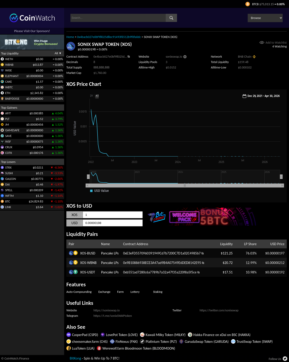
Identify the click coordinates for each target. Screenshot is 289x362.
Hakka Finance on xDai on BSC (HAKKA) (222, 335)
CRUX (8, 147)
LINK (8, 207)
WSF (8, 141)
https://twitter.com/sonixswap (219, 310)
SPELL (8, 190)
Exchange (104, 292)
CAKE (8, 82)
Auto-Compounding (79, 292)
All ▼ (58, 53)
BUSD (91, 253)
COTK (8, 153)
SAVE (8, 136)
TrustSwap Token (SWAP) (255, 341)
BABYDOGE (12, 99)
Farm (120, 292)
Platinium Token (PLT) (161, 341)
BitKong (75, 358)
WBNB (9, 65)
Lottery (135, 292)
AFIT (8, 113)
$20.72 (228, 263)
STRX (8, 167)
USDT (91, 272)
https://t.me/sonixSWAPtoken (112, 316)
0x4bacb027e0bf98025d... (110, 57)
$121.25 (227, 253)
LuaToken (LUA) (83, 348)
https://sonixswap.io (106, 310)
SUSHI (9, 173)
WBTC (9, 87)
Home (70, 37)
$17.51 (228, 272)
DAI (7, 184)
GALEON (10, 179)
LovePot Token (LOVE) (122, 335)
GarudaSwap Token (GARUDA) (206, 341)
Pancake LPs (110, 253)
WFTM (9, 196)
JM (7, 125)
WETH (9, 59)
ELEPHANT (12, 76)
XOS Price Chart (83, 84)
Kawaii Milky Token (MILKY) (165, 335)
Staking (157, 292)
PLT (7, 119)
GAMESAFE (12, 130)
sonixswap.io (174, 57)
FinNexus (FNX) (127, 341)
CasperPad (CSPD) (85, 335)
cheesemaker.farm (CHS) (90, 341)
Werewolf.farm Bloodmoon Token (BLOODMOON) (139, 348)
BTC (7, 201)
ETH (7, 93)
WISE (8, 70)
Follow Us (275, 359)
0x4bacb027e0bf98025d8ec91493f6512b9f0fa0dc (109, 37)
